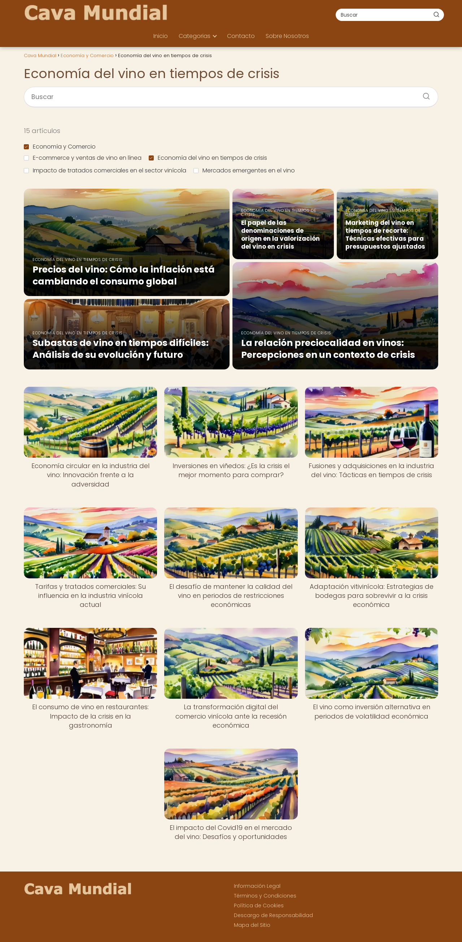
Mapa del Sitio (252, 925)
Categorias (194, 36)
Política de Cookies (259, 905)
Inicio (160, 36)
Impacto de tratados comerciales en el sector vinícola (105, 170)
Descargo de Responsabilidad (273, 915)
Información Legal (257, 886)
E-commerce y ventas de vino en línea (82, 158)
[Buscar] (436, 14)
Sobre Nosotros (287, 36)
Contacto (241, 36)
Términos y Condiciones (265, 895)
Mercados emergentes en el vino (244, 170)
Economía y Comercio (60, 146)
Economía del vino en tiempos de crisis (208, 158)
